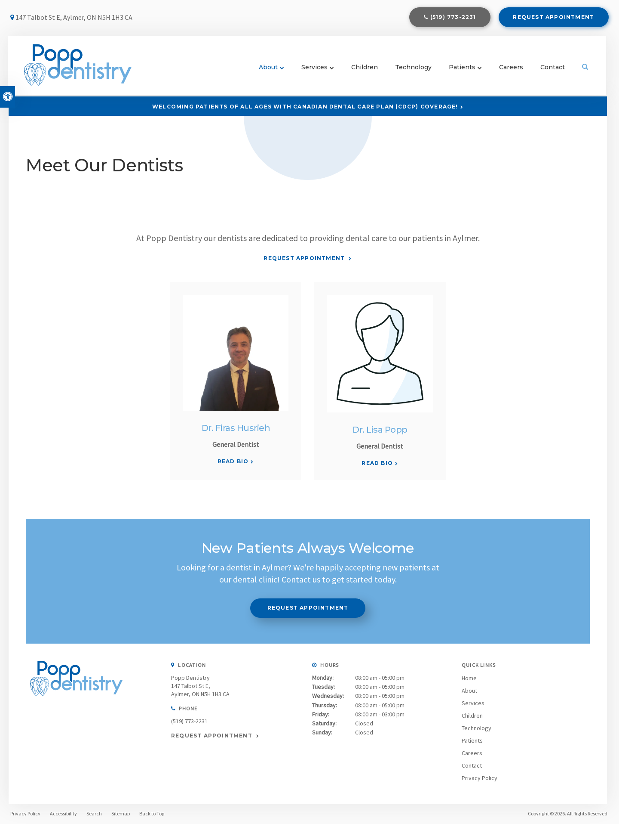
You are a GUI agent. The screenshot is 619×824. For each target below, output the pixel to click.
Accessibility (63, 813)
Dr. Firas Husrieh (236, 428)
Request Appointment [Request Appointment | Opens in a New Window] (553, 18)
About (267, 69)
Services (314, 69)
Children (364, 69)
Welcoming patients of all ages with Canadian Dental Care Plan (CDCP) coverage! (305, 106)
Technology (413, 69)
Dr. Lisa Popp (380, 429)
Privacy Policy (479, 778)
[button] (565, 148)
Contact (552, 69)
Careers (511, 69)
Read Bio (233, 461)
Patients (461, 69)
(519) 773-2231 (453, 18)
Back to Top (151, 813)
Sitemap (120, 813)
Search (94, 813)
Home (469, 678)
